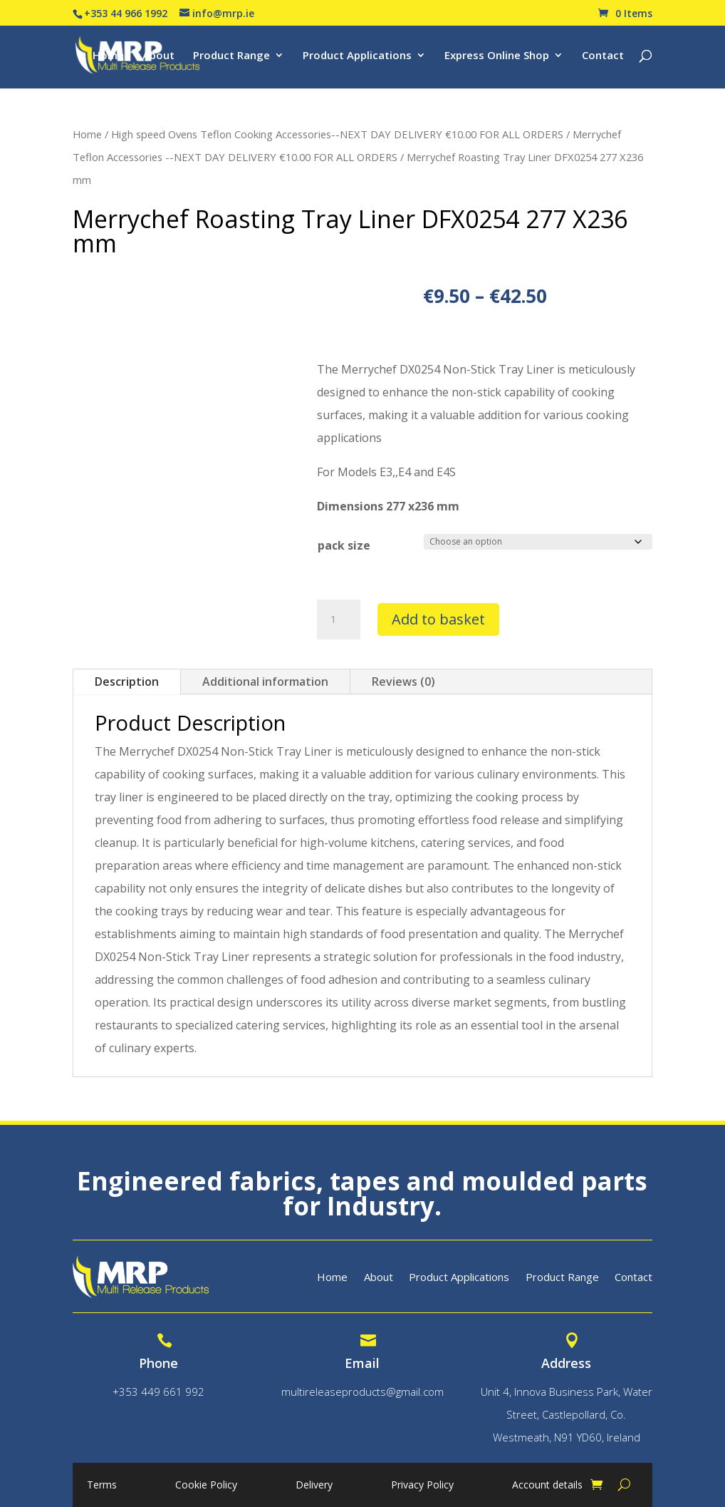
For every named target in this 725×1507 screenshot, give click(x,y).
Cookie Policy (206, 1485)
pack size (344, 545)
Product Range (231, 56)
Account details (547, 1485)
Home (108, 56)
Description (127, 681)
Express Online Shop (496, 56)
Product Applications (357, 56)
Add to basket (438, 619)
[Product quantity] (338, 619)
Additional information (265, 681)
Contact (603, 56)
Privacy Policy (422, 1485)
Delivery (314, 1485)
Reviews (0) (403, 681)
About (158, 56)
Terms (102, 1485)
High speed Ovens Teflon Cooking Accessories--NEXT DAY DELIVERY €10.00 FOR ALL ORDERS (337, 134)
